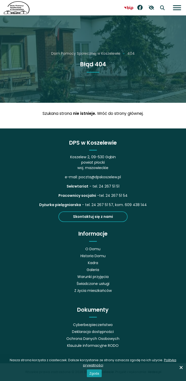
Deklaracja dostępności (93, 331)
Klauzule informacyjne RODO (93, 345)
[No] (180, 367)
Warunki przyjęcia (93, 276)
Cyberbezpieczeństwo (93, 324)
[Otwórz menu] (177, 7)
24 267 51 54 (117, 195)
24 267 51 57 (102, 204)
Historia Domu (93, 255)
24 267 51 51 (109, 186)
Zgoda (94, 373)
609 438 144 (136, 204)
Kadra (93, 262)
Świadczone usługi (93, 283)
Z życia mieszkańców (93, 290)
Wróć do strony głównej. (120, 113)
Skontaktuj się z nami (93, 216)
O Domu (92, 249)
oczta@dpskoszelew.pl (101, 177)
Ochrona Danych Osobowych (92, 338)
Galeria (93, 269)
